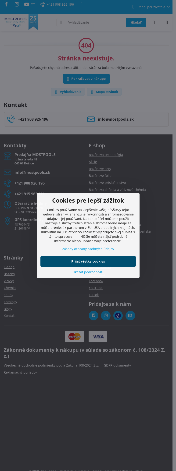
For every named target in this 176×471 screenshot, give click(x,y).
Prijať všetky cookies (88, 261)
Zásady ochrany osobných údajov (88, 249)
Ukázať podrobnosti (88, 272)
